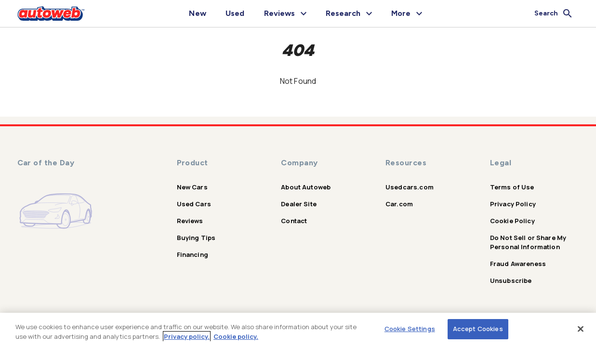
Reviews (190, 220)
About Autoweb (306, 187)
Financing (192, 254)
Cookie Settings (409, 328)
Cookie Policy (512, 220)
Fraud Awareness (518, 263)
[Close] (580, 328)
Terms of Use (512, 187)
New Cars (192, 187)
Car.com (399, 204)
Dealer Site (299, 204)
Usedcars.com (409, 187)
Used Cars (194, 204)
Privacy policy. (187, 336)
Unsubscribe (511, 280)
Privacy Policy (513, 204)
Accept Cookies (478, 328)
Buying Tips (196, 237)
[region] (298, 330)
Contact (294, 220)
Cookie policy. (235, 336)
